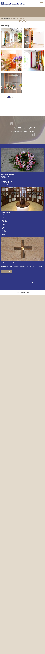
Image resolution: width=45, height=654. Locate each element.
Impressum (23, 282)
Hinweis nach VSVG (40, 282)
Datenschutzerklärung (31, 282)
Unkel (3, 233)
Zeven (3, 234)
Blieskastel (4, 216)
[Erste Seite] (2, 97)
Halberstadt (4, 221)
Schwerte (4, 230)
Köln (3, 223)
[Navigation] (41, 3)
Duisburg (17, 18)
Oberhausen (4, 228)
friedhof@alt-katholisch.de (9, 184)
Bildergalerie (22, 18)
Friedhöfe (12, 18)
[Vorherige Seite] (4, 97)
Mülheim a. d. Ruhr (6, 226)
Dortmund (4, 218)
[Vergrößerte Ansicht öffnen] (11, 38)
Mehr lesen (6, 272)
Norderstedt (4, 227)
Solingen (4, 231)
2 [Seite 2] (7, 97)
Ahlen (3, 214)
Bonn (3, 217)
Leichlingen (4, 224)
